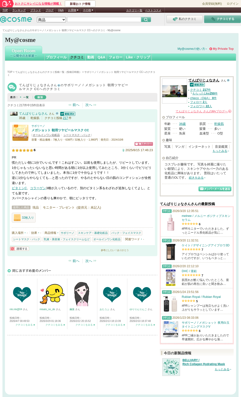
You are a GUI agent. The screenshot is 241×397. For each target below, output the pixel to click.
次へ (88, 105)
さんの (203, 111)
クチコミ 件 (200, 90)
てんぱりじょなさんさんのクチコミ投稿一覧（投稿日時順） (48, 72)
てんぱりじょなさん (33, 113)
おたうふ (105, 309)
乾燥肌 (219, 124)
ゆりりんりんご (139, 309)
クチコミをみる (24, 324)
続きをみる (196, 177)
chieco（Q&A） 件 (203, 98)
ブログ (49, 10)
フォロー (115, 57)
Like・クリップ (138, 57)
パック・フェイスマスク (126, 232)
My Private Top (223, 49)
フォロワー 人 (201, 106)
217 (65, 118)
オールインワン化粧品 (46, 134)
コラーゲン (38, 188)
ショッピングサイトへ (144, 144)
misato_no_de (48, 309)
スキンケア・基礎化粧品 (93, 232)
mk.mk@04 (16, 309)
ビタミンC (19, 188)
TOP (5, 10)
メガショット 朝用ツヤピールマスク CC (60, 130)
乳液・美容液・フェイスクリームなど (67, 239)
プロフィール (56, 57)
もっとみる (219, 151)
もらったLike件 (205, 93)
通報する (19, 249)
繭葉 (72, 309)
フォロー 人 (198, 102)
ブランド (35, 10)
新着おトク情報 (80, 4)
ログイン (233, 3)
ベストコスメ (153, 10)
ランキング (19, 10)
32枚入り (24, 217)
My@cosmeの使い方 (191, 49)
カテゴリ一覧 (134, 10)
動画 (90, 57)
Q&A (61, 10)
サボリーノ (38, 125)
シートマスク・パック (76, 134)
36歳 (182, 124)
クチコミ (77, 57)
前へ (76, 105)
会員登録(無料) (212, 3)
